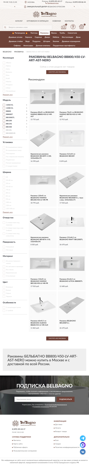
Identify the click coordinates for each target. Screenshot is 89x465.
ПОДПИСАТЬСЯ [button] (65, 399)
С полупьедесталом (13, 307)
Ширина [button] (7, 172)
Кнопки (56, 41)
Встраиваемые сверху (14, 147)
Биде (27, 41)
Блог (57, 440)
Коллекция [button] (8, 58)
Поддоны (36, 41)
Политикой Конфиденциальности (56, 404)
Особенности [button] (9, 303)
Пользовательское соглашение (25, 451)
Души (78, 37)
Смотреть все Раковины (57, 72)
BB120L (9, 130)
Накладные (10, 153)
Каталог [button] (19, 21)
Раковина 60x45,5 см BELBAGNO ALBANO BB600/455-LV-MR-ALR (39, 323)
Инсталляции (67, 37)
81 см (8, 196)
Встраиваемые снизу (13, 150)
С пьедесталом (11, 166)
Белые (8, 290)
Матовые (9, 250)
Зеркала (28, 37)
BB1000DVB (10, 133)
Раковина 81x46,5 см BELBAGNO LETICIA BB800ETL (71, 280)
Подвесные (10, 160)
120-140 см (10, 208)
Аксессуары (28, 45)
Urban (8, 88)
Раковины (44, 33)
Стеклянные (10, 276)
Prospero (9, 85)
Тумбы (62, 33)
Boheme (9, 72)
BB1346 (9, 124)
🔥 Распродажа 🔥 (20, 33)
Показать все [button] (8, 95)
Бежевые (9, 287)
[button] (52, 3)
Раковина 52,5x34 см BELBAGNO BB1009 (67, 155)
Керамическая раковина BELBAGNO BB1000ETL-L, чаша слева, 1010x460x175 (71, 198)
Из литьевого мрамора (14, 266)
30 (7, 177)
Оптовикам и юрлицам (37, 21)
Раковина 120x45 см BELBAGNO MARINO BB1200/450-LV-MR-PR (39, 198)
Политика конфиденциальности (67, 447)
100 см (8, 202)
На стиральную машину (15, 157)
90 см (8, 199)
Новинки (56, 21)
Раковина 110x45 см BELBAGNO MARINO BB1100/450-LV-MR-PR (39, 281)
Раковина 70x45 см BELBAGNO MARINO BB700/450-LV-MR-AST (71, 114)
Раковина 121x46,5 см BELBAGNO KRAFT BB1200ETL (71, 238)
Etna (7, 75)
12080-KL (9, 108)
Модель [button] (7, 100)
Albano (8, 63)
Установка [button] (8, 142)
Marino (8, 81)
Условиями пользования (41, 406)
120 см (8, 205)
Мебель (56, 37)
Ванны (54, 33)
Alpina (8, 66)
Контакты (69, 21)
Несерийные (10, 91)
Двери (47, 37)
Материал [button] (8, 256)
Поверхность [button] (9, 242)
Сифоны (17, 45)
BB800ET (9, 114)
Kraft (8, 78)
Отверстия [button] (8, 218)
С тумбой (9, 310)
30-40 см (9, 180)
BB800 (8, 111)
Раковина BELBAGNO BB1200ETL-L (68, 322)
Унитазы (34, 33)
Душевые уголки (15, 37)
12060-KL (9, 105)
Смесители (72, 33)
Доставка (58, 425)
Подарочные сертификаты (64, 45)
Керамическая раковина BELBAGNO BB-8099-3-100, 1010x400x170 (41, 156)
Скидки (58, 444)
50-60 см (9, 186)
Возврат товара (61, 431)
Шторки (46, 41)
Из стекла (9, 270)
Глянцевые (10, 247)
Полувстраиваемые (13, 163)
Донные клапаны (43, 45)
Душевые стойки (16, 41)
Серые (8, 293)
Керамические (11, 273)
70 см (8, 190)
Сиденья (38, 37)
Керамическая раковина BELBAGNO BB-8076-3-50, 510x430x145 (40, 239)
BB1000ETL (10, 117)
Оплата (58, 428)
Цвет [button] (5, 282)
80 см (8, 193)
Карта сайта (17, 444)
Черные (9, 296)
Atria (8, 69)
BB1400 (9, 127)
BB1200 (9, 121)
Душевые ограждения (71, 41)
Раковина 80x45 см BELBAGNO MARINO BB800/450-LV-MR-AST (42, 114)
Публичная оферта (20, 447)
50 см (8, 183)
